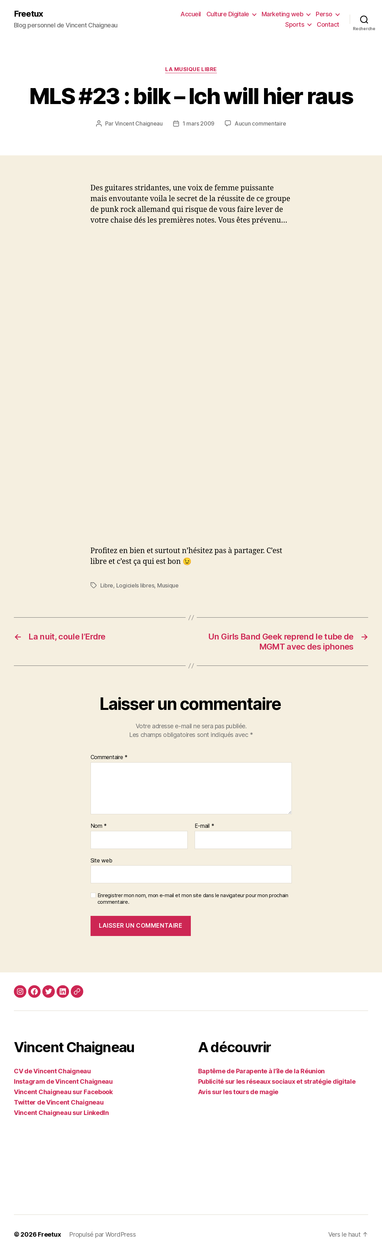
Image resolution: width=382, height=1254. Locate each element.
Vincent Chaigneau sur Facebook (63, 1092)
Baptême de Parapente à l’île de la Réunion (261, 1071)
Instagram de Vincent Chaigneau (63, 1081)
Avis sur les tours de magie (238, 1092)
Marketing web (283, 14)
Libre (106, 585)
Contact (328, 24)
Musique (168, 585)
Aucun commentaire (260, 123)
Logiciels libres (135, 585)
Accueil (190, 14)
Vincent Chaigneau (139, 123)
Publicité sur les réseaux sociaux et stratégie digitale (277, 1081)
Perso (324, 14)
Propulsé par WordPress (102, 1234)
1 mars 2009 (198, 123)
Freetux (28, 14)
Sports (294, 24)
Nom (99, 826)
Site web (101, 860)
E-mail (204, 826)
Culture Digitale (227, 14)
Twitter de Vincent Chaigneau (58, 1102)
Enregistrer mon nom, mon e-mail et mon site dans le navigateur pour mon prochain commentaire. (192, 898)
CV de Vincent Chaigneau (52, 1071)
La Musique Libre (191, 69)
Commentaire (109, 757)
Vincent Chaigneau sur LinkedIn (61, 1112)
